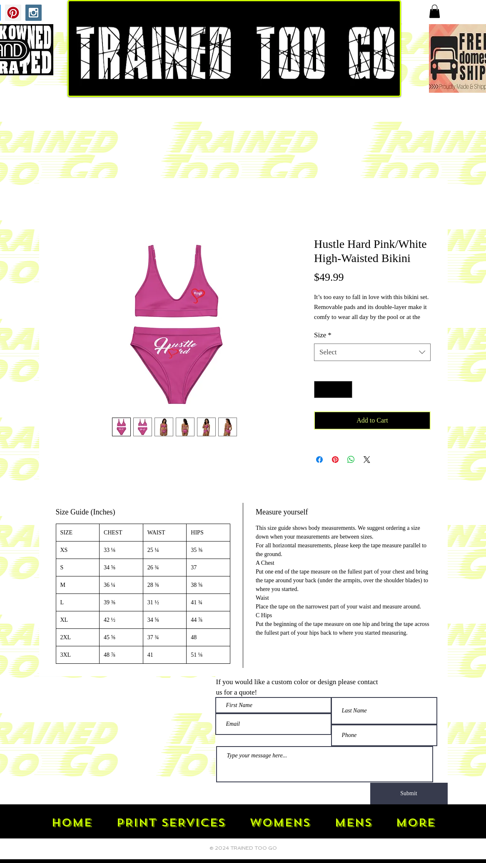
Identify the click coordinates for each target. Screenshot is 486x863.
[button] (434, 11)
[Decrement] (321, 389)
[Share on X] (367, 460)
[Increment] (345, 389)
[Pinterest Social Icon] (13, 13)
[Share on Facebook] (319, 460)
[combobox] (372, 352)
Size (322, 335)
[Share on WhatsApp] (351, 460)
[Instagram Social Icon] (33, 13)
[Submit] (409, 793)
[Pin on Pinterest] (335, 460)
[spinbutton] (333, 389)
